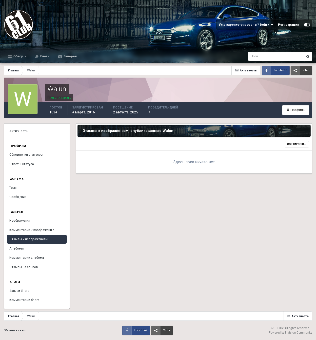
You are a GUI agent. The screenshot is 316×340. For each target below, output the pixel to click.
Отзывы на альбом (23, 267)
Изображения (19, 220)
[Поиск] (255, 56)
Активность (18, 131)
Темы (13, 188)
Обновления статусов (26, 154)
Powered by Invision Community (290, 332)
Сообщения (17, 197)
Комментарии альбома (26, 257)
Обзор (18, 56)
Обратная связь (15, 330)
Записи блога (19, 291)
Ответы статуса (21, 164)
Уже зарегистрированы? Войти (246, 25)
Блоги (44, 56)
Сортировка (297, 144)
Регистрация (288, 24)
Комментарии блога (24, 300)
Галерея (70, 56)
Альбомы (16, 248)
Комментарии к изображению (32, 230)
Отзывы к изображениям (28, 239)
